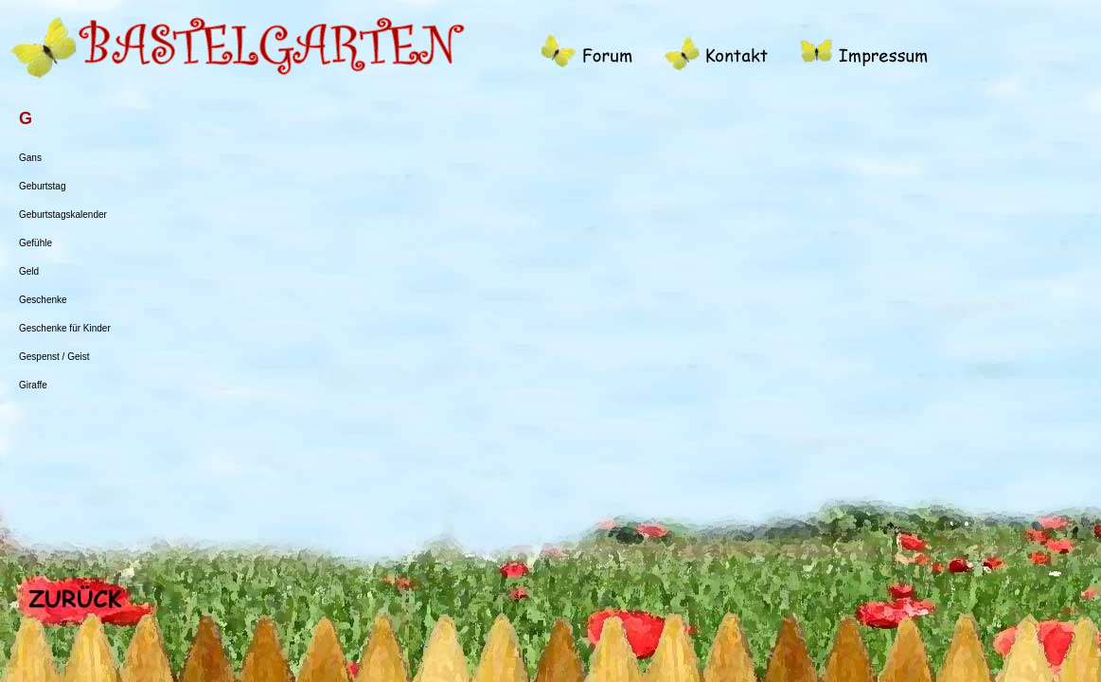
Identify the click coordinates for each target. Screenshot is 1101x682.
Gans (30, 158)
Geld (29, 271)
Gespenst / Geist (54, 356)
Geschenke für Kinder (65, 328)
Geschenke (43, 300)
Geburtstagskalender (63, 214)
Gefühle (35, 243)
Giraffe (33, 385)
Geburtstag (42, 186)
